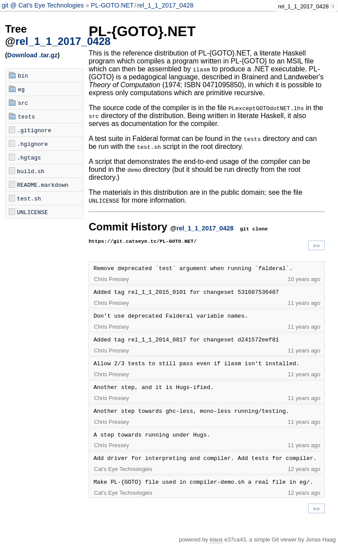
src (23, 103)
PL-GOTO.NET (112, 5)
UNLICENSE (32, 212)
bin (23, 75)
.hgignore (32, 144)
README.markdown (43, 185)
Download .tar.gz (32, 55)
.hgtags (29, 157)
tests (26, 116)
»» (316, 245)
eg (21, 89)
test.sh (29, 198)
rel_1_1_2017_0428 (165, 5)
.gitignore (34, 130)
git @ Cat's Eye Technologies (44, 5)
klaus (216, 539)
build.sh (30, 171)
